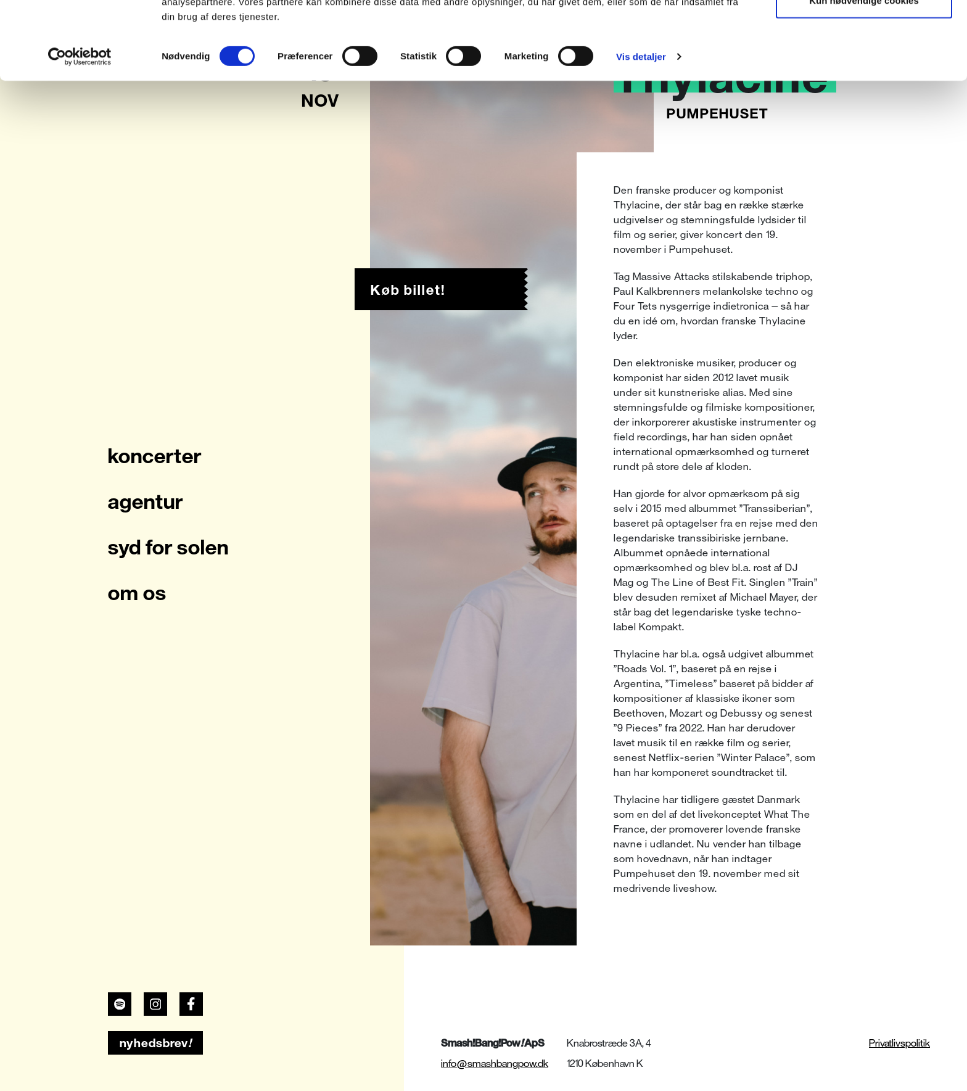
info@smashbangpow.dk (494, 1063)
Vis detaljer (641, 129)
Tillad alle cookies (864, 32)
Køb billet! (408, 290)
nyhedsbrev (156, 1043)
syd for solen (168, 547)
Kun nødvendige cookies (864, 73)
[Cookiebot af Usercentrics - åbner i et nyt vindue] (80, 129)
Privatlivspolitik (899, 1043)
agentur (145, 501)
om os (137, 593)
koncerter (155, 456)
